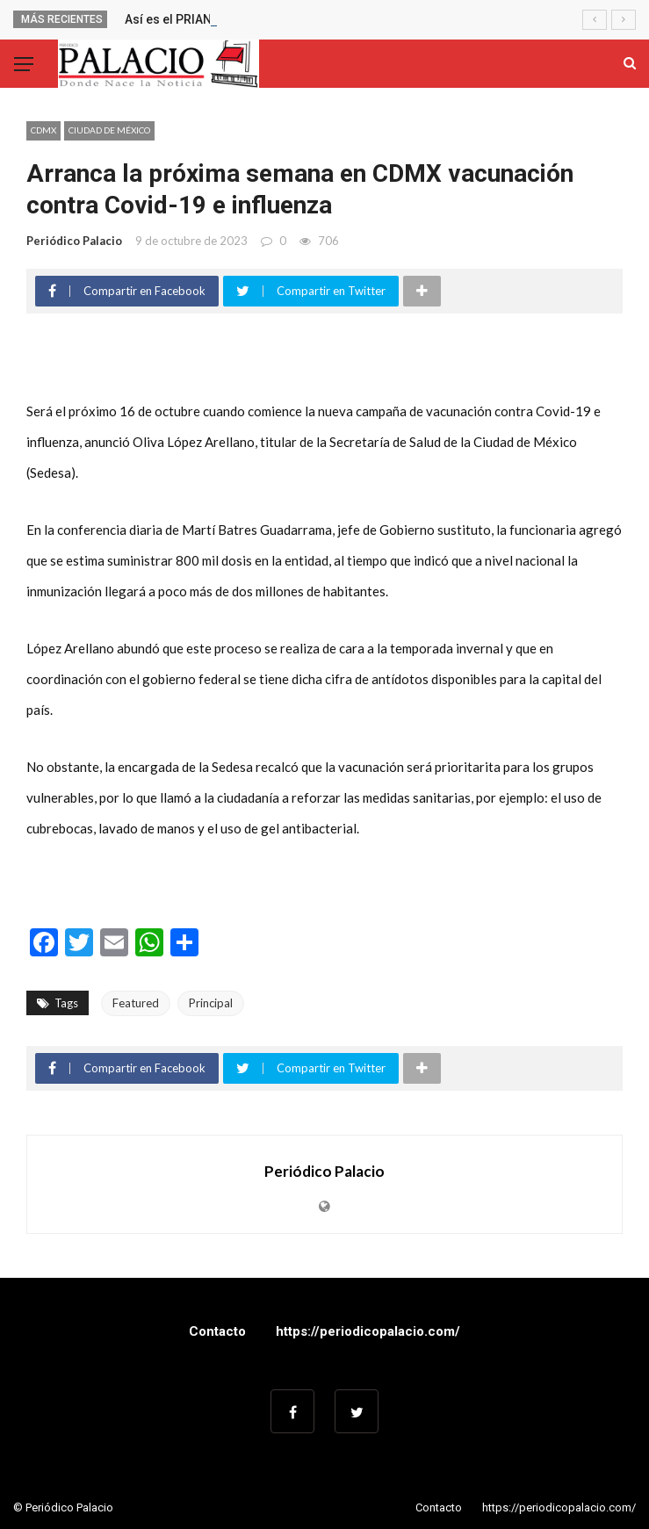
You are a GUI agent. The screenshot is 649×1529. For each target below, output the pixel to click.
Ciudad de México (109, 130)
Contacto (217, 1331)
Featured (135, 1003)
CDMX (43, 130)
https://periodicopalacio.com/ (368, 1331)
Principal (211, 1003)
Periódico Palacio (74, 241)
